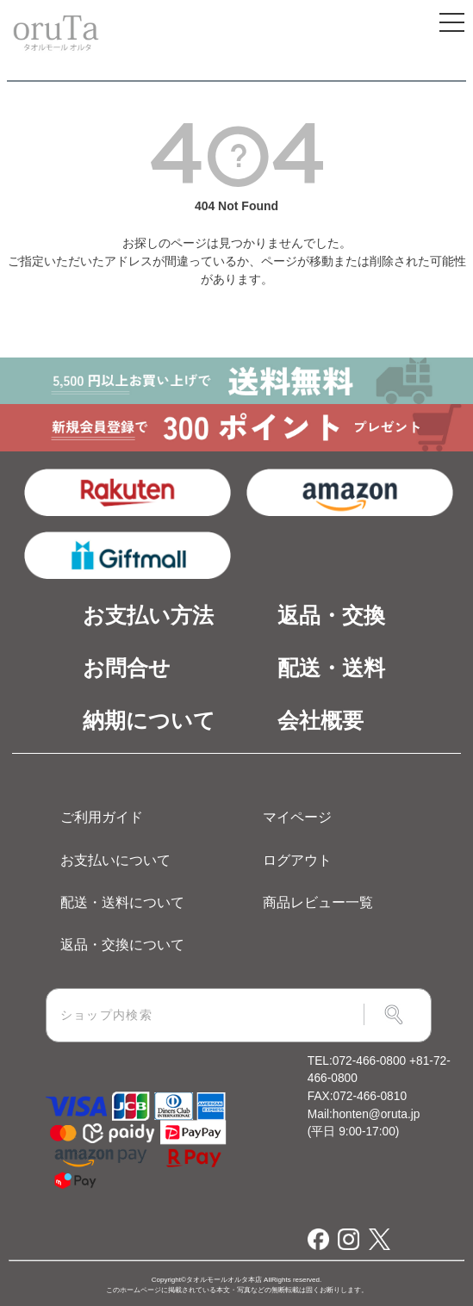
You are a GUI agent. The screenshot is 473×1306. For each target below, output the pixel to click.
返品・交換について (122, 944)
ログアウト (297, 860)
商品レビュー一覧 (318, 902)
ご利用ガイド (101, 816)
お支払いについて (115, 860)
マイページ (297, 816)
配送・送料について (122, 902)
